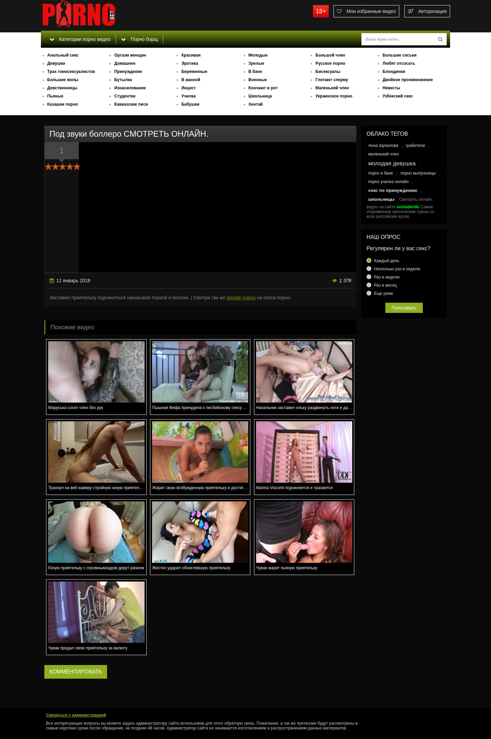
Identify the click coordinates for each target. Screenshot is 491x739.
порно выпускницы (418, 173)
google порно (241, 297)
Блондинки (394, 71)
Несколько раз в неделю (397, 269)
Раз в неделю (387, 277)
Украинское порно (333, 96)
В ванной (190, 79)
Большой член (330, 55)
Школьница (260, 96)
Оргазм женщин (130, 55)
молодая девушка (392, 163)
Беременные (194, 71)
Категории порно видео (79, 39)
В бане (255, 71)
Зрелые (256, 63)
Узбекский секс (398, 96)
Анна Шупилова (383, 145)
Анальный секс (63, 55)
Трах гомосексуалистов (71, 71)
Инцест (188, 88)
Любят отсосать (399, 63)
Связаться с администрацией (76, 715)
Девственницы (62, 88)
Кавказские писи (131, 104)
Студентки (124, 96)
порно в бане (380, 173)
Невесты (391, 88)
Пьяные (55, 96)
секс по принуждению (392, 190)
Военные (258, 79)
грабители (415, 145)
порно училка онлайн (388, 181)
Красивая (190, 55)
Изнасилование (130, 88)
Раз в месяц (385, 285)
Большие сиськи (400, 55)
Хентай (256, 104)
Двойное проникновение (408, 79)
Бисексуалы (327, 71)
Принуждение (128, 71)
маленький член (383, 154)
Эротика (189, 63)
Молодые (258, 55)
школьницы (381, 199)
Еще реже (383, 293)
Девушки (56, 63)
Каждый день (386, 260)
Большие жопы (62, 79)
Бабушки (190, 104)
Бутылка (123, 79)
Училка (188, 96)
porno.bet (92, 15)
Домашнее (124, 63)
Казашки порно (62, 104)
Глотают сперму (331, 79)
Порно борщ (139, 39)
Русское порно (330, 63)
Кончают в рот (263, 88)
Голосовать (404, 308)
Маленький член (332, 88)
